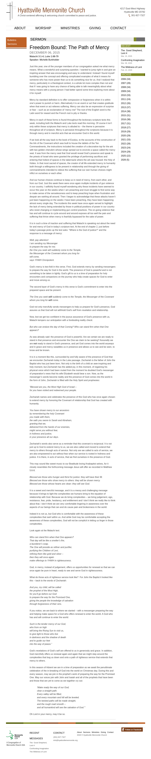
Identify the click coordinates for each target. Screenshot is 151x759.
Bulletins (11, 40)
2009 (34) (126, 91)
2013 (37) (126, 107)
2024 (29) (126, 152)
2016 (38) (126, 119)
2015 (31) (126, 115)
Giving (95, 28)
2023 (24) (126, 147)
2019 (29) (126, 131)
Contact (118, 28)
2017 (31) (126, 123)
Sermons (12, 44)
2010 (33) (126, 95)
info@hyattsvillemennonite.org (65, 740)
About (20, 28)
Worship (43, 28)
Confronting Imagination (133, 61)
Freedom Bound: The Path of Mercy (69, 47)
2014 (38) (126, 111)
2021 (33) (126, 139)
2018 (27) (126, 127)
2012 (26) (126, 103)
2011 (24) (126, 99)
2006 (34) (126, 79)
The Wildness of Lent (131, 68)
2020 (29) (126, 135)
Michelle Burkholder (49, 60)
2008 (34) (126, 87)
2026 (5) (125, 160)
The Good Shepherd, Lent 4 (131, 53)
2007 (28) (126, 83)
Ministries (70, 28)
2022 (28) (126, 143)
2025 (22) (126, 156)
